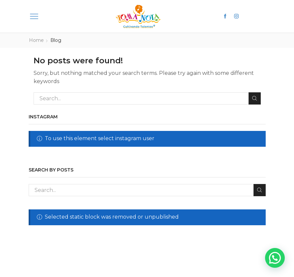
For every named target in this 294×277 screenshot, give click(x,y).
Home (36, 40)
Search (255, 98)
